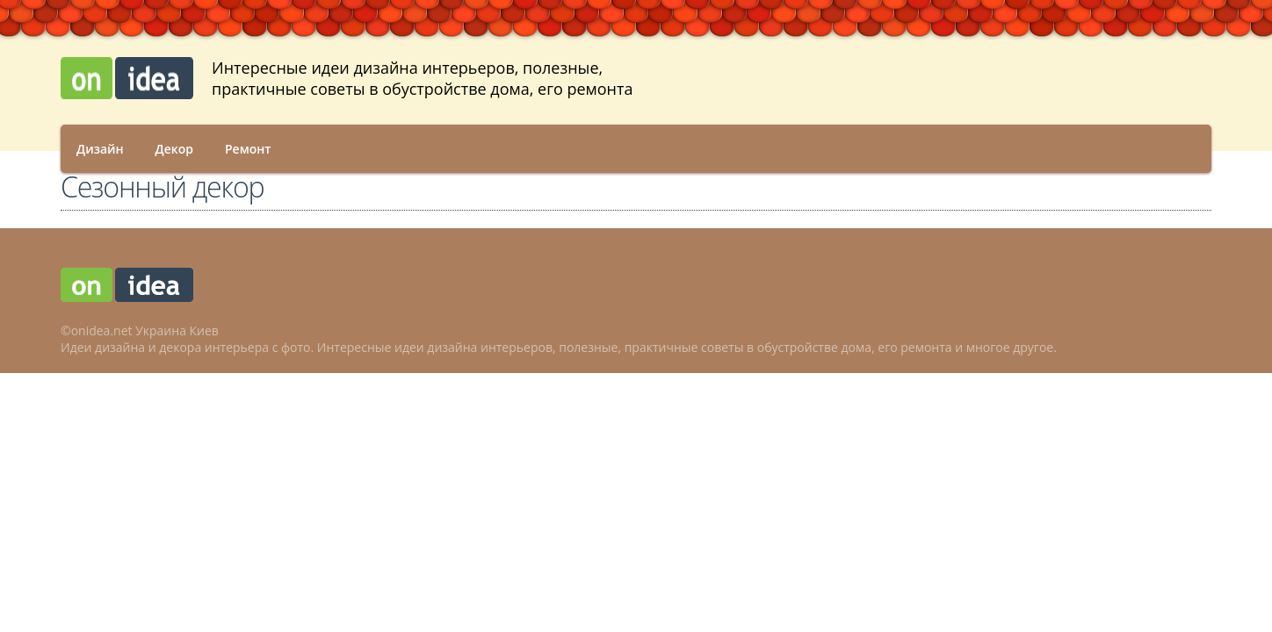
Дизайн (100, 148)
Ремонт (248, 148)
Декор (174, 148)
